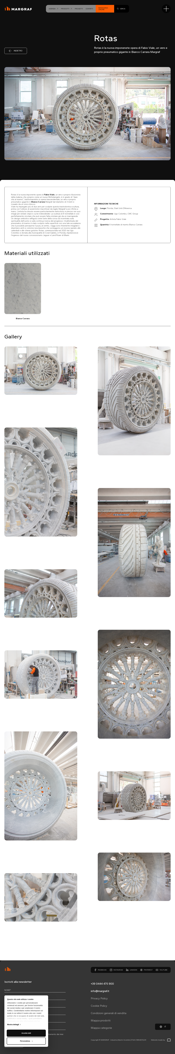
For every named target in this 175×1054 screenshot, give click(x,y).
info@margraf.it (100, 991)
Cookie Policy (99, 1005)
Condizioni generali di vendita (108, 1013)
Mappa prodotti (100, 1020)
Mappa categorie (101, 1027)
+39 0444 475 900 (102, 983)
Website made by (161, 1040)
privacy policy (23, 1034)
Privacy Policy (99, 998)
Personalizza (26, 1017)
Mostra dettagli (13, 1000)
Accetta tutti (26, 1009)
